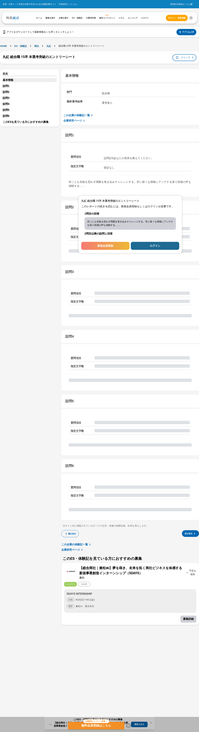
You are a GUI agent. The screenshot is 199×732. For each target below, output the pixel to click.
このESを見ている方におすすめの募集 (26, 122)
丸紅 (48, 46)
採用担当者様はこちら (180, 4)
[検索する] (191, 18)
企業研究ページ (74, 121)
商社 (36, 46)
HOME (3, 46)
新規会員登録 (105, 245)
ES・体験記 (20, 46)
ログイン (155, 245)
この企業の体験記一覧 (78, 115)
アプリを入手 (186, 32)
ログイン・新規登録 (177, 18)
